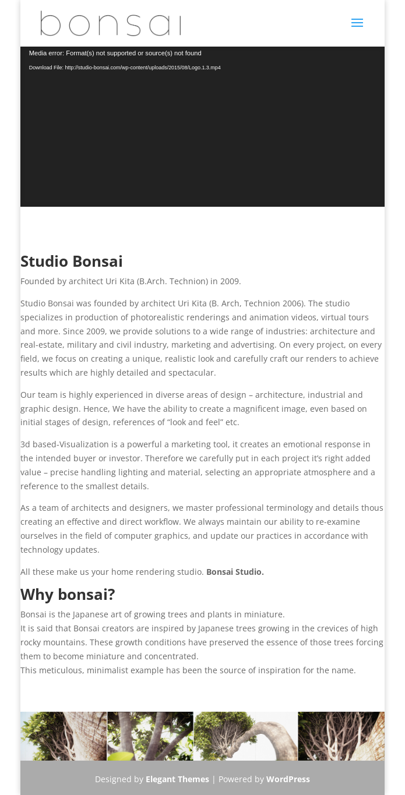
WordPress (288, 779)
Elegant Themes (177, 779)
